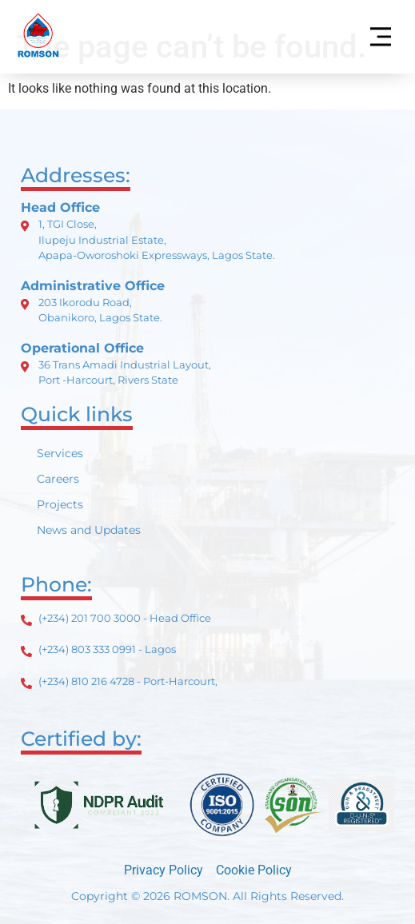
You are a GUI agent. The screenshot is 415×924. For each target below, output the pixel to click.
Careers (58, 479)
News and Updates (89, 530)
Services (60, 453)
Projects (60, 504)
